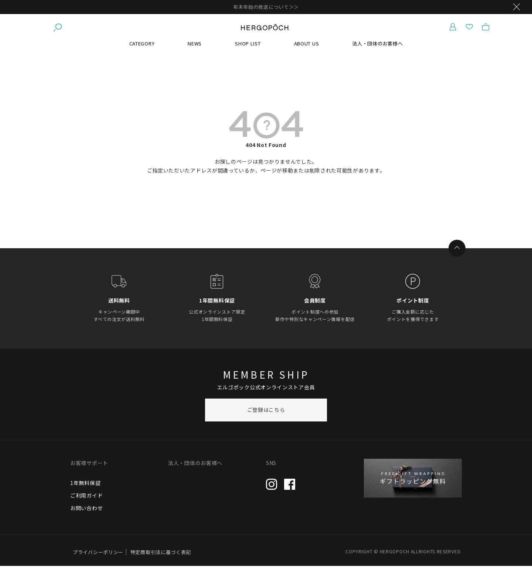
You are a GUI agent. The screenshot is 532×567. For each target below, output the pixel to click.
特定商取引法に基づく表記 (160, 553)
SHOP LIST (247, 44)
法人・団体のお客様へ (377, 44)
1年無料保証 (85, 483)
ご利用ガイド (86, 496)
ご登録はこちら (266, 410)
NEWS (195, 44)
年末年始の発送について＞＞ (266, 6)
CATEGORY (142, 44)
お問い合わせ (86, 508)
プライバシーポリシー (98, 553)
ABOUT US (306, 44)
